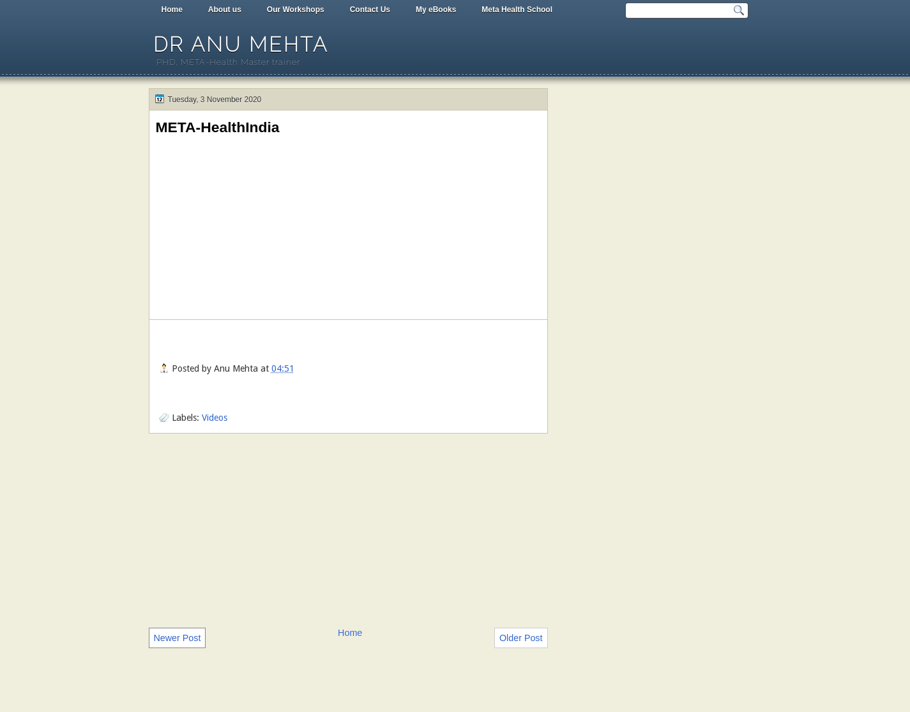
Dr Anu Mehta (240, 44)
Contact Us (370, 9)
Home (172, 9)
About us (224, 9)
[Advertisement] (348, 529)
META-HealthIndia (218, 127)
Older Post (521, 638)
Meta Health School (517, 9)
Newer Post (177, 638)
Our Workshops (295, 9)
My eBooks (436, 9)
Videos (214, 418)
